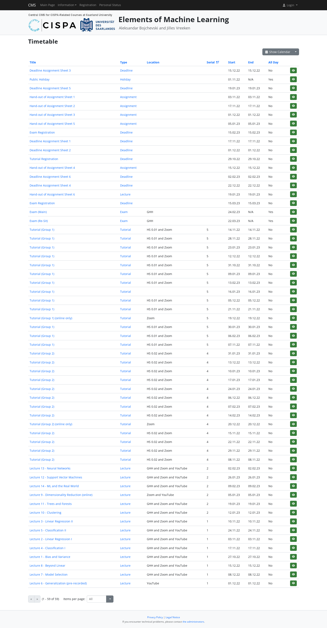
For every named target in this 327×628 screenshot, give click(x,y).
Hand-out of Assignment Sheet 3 (52, 115)
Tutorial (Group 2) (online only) (51, 424)
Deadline (126, 70)
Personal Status (110, 5)
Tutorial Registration (44, 159)
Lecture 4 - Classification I (47, 548)
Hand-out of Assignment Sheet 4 (52, 168)
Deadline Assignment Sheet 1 (50, 141)
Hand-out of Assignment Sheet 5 (52, 124)
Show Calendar (278, 52)
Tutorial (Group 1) (42, 230)
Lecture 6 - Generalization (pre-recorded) (58, 583)
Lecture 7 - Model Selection (49, 574)
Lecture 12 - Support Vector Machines (56, 477)
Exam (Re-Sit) (39, 221)
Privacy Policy (155, 617)
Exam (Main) (38, 212)
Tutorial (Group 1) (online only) (51, 318)
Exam (124, 212)
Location (153, 62)
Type (123, 62)
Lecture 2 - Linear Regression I (51, 539)
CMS (32, 5)
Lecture (125, 194)
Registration (87, 5)
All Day (273, 62)
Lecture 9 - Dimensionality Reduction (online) (61, 495)
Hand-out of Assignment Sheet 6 (52, 194)
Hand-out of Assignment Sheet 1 (52, 97)
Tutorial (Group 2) (42, 353)
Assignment (128, 97)
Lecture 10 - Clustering (45, 513)
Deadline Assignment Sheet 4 (50, 185)
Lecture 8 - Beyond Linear (47, 565)
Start (231, 62)
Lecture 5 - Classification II (48, 530)
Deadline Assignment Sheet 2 (50, 150)
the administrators (193, 621)
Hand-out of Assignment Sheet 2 (52, 106)
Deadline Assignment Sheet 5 (50, 88)
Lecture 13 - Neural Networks (50, 468)
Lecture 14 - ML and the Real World (54, 486)
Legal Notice (173, 617)
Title (33, 62)
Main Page (47, 5)
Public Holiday (39, 79)
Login (288, 5)
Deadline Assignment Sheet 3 (50, 70)
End (251, 62)
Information (66, 5)
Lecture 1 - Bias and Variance (50, 557)
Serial (213, 62)
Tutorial (125, 230)
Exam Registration (42, 132)
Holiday (125, 79)
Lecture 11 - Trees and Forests (51, 504)
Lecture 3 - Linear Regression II (51, 521)
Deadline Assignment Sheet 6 (50, 177)
